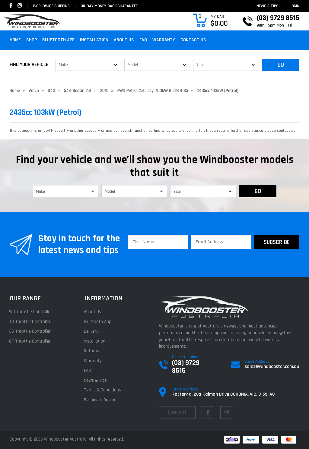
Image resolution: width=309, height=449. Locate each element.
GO (281, 65)
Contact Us (193, 40)
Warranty (163, 40)
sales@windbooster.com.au (272, 366)
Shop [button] (31, 40)
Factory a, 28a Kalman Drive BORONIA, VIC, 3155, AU (224, 394)
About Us (124, 40)
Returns (92, 351)
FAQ (143, 40)
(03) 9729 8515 (185, 366)
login (294, 6)
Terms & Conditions (103, 390)
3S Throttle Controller (30, 331)
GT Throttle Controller (30, 341)
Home (15, 40)
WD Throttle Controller (31, 312)
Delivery (91, 331)
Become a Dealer (100, 400)
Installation (94, 40)
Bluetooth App (58, 40)
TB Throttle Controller (30, 321)
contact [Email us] (177, 412)
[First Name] (158, 242)
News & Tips (267, 6)
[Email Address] (221, 242)
